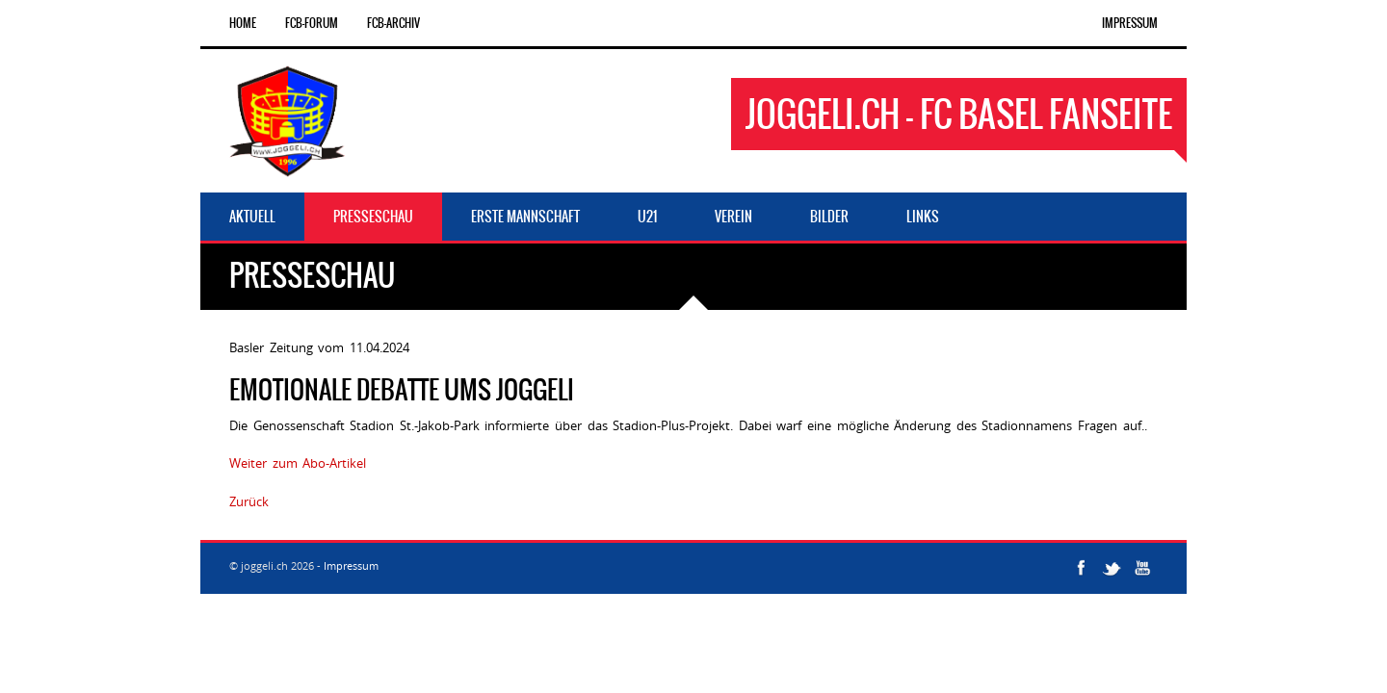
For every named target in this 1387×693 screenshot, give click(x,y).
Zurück (249, 501)
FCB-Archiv (393, 23)
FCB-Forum (311, 23)
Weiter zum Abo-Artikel (297, 463)
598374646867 (315, 501)
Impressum (1130, 23)
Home (242, 23)
